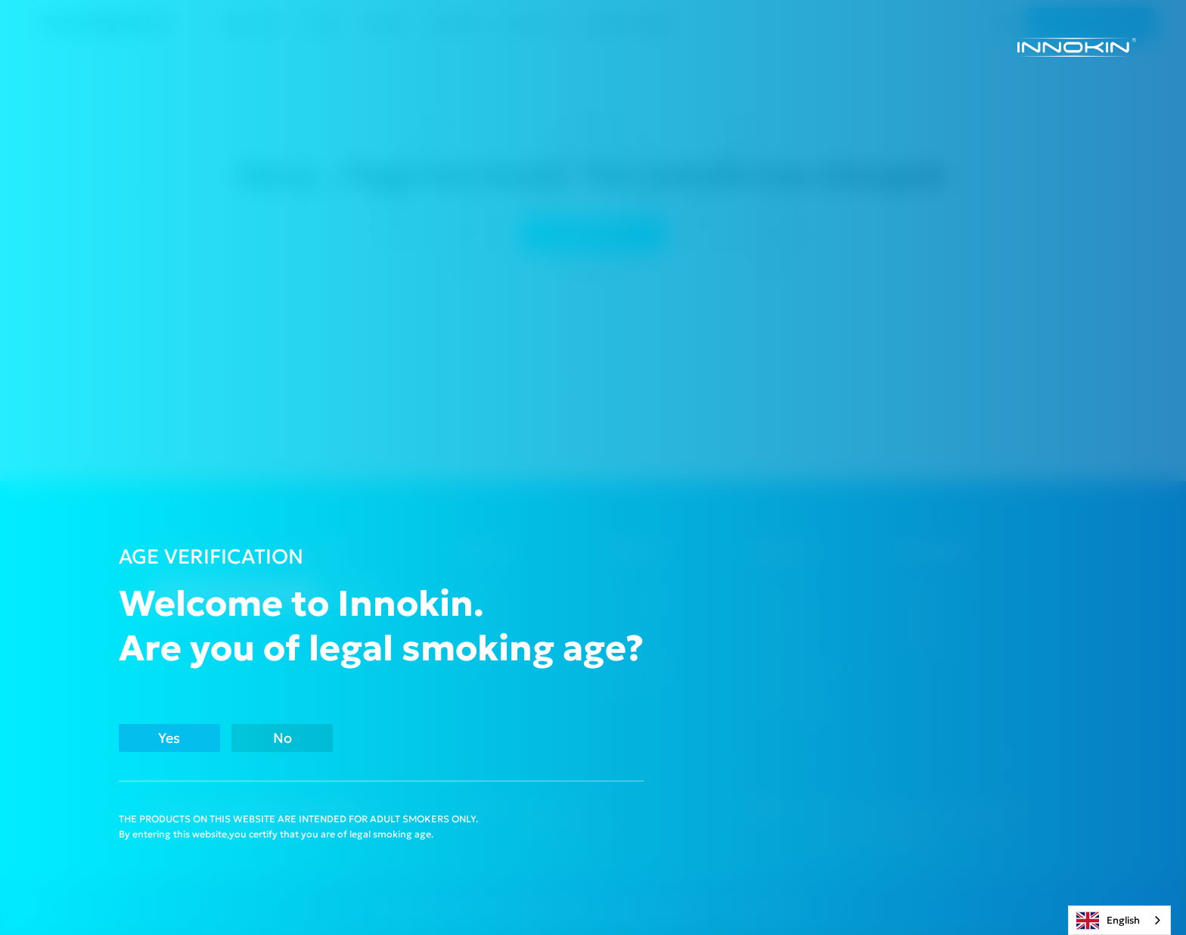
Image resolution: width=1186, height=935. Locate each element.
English (1108, 921)
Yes (189, 735)
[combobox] (1119, 920)
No (346, 735)
